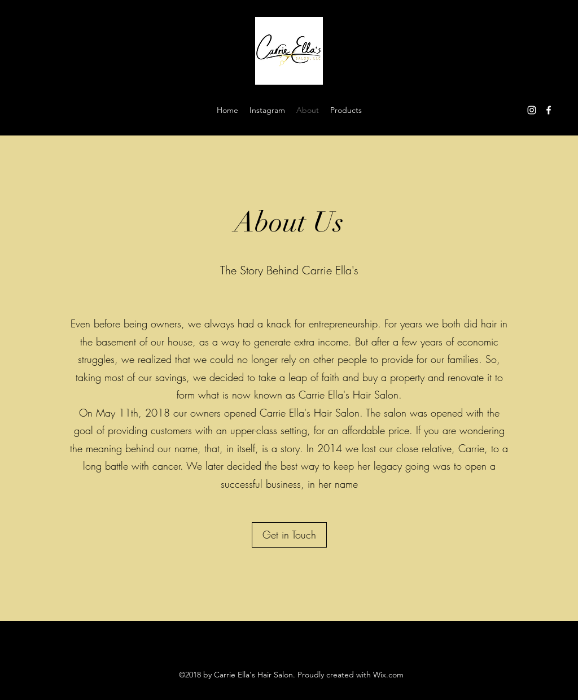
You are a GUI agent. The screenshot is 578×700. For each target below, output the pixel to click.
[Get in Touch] (289, 535)
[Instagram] (531, 110)
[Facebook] (548, 110)
